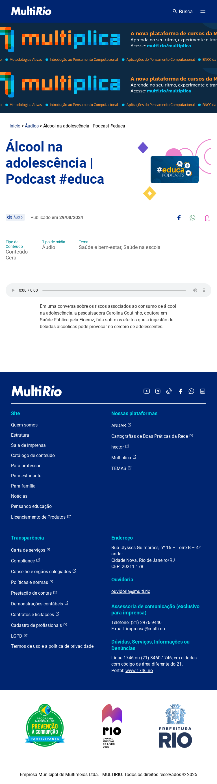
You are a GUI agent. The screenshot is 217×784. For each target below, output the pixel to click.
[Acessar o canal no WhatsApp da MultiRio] (191, 391)
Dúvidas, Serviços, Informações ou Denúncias (150, 645)
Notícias (19, 496)
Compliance (25, 561)
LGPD (19, 636)
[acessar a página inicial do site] (31, 11)
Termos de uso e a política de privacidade (52, 646)
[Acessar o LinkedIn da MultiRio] (202, 391)
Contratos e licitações (35, 614)
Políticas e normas (32, 582)
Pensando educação (31, 506)
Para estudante (26, 475)
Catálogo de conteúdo (33, 455)
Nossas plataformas (134, 413)
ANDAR (121, 425)
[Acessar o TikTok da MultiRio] (169, 391)
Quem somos (24, 425)
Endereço (122, 538)
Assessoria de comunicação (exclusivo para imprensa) (155, 609)
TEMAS (121, 468)
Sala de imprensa (28, 445)
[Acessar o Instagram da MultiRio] (157, 391)
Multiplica (124, 457)
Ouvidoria (122, 579)
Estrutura (20, 435)
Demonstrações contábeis (40, 604)
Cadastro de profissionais (39, 625)
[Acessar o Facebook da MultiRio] (180, 391)
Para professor (25, 465)
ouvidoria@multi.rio (130, 591)
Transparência (27, 538)
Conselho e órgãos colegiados (44, 571)
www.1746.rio (139, 670)
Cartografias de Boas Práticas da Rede (152, 436)
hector (120, 447)
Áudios (32, 126)
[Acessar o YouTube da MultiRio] (146, 391)
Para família (23, 486)
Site (15, 413)
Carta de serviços (31, 550)
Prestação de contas (34, 593)
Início (15, 126)
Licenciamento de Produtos (41, 517)
